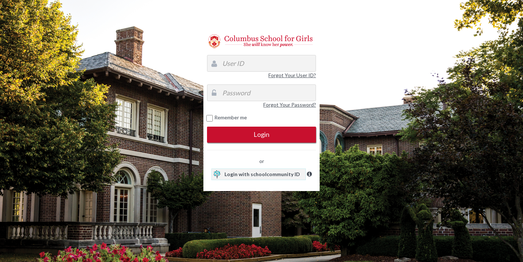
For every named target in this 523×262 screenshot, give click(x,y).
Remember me (230, 117)
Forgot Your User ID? (292, 75)
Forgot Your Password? (289, 105)
